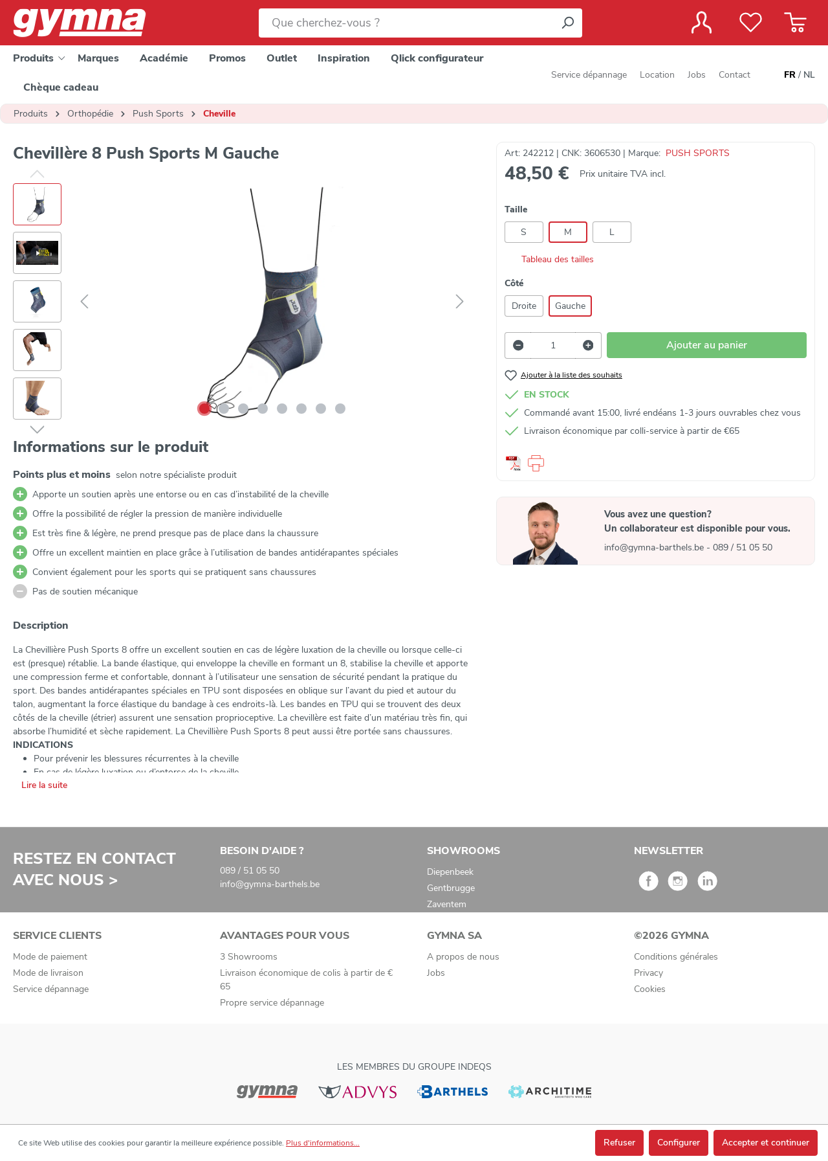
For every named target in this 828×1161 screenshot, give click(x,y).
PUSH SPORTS (698, 153)
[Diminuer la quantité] (518, 345)
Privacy (648, 973)
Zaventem (446, 904)
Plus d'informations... (323, 1143)
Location (657, 75)
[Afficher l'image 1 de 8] (204, 408)
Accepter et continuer (765, 1142)
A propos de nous (463, 957)
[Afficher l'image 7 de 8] (321, 408)
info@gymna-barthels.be (655, 547)
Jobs (697, 75)
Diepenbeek (450, 872)
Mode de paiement (50, 957)
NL (809, 75)
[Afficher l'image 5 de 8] (282, 408)
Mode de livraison (48, 973)
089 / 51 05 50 (742, 547)
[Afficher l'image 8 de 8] (340, 408)
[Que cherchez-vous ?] (406, 23)
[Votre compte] (701, 22)
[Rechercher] (567, 23)
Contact (734, 75)
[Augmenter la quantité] (588, 345)
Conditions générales (676, 957)
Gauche (570, 306)
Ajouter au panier (706, 345)
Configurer (678, 1142)
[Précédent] (84, 302)
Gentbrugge (451, 888)
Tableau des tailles (549, 259)
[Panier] (795, 22)
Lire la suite (44, 785)
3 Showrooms (249, 957)
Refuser (619, 1142)
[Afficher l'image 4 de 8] (262, 408)
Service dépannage (589, 75)
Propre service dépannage (272, 1003)
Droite (524, 306)
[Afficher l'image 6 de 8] (301, 408)
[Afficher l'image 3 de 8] (243, 408)
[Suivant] (460, 302)
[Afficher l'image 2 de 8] (224, 408)
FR (790, 75)
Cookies (650, 989)
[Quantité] (552, 345)
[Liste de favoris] (750, 22)
